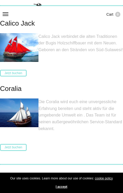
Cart (113, 14)
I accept (62, 187)
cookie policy (104, 178)
